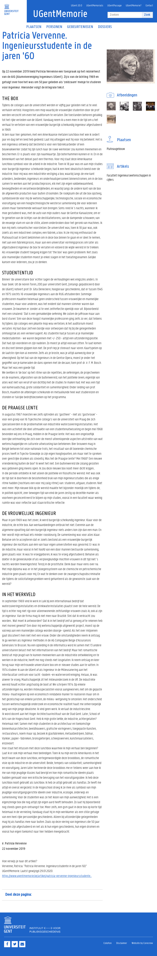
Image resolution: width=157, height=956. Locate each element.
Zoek (147, 15)
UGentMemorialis (94, 5)
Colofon (107, 943)
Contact (149, 5)
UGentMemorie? (133, 5)
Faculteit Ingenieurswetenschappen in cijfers (129, 177)
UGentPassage (114, 5)
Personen (54, 27)
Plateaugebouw (116, 148)
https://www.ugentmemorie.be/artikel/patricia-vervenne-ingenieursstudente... (47, 875)
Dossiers (105, 27)
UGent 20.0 (76, 5)
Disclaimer (121, 943)
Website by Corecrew (142, 943)
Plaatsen (33, 27)
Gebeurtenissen (80, 27)
